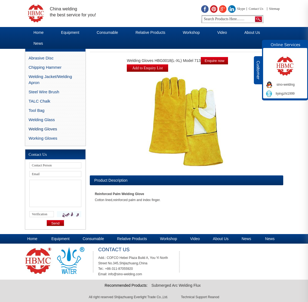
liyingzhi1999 (285, 93)
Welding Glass (42, 119)
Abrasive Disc (41, 58)
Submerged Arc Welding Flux (176, 285)
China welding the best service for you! (73, 12)
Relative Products (150, 32)
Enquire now (214, 61)
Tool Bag (36, 110)
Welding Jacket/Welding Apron (50, 79)
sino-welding (285, 84)
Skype (241, 9)
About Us (252, 32)
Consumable (107, 32)
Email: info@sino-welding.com (120, 274)
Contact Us (256, 9)
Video (222, 32)
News (38, 43)
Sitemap (274, 9)
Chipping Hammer (45, 67)
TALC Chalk (39, 101)
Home (38, 32)
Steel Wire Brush (44, 91)
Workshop (191, 32)
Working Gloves (43, 138)
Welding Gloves (43, 129)
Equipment (70, 32)
